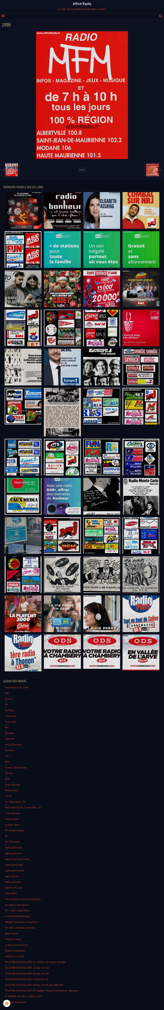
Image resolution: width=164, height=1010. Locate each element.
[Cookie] (6, 1003)
